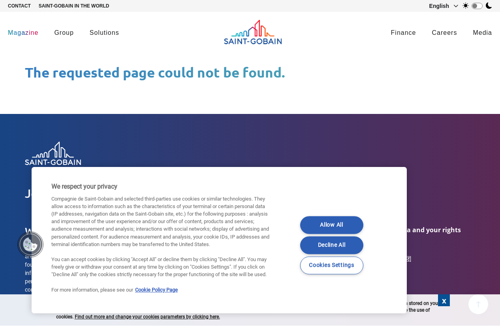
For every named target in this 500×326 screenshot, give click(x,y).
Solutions (104, 32)
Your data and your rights (420, 230)
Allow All (331, 225)
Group (63, 32)
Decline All (332, 245)
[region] (219, 240)
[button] (439, 6)
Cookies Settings (331, 265)
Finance (403, 32)
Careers (444, 32)
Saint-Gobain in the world (74, 6)
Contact (19, 6)
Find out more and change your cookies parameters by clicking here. (147, 317)
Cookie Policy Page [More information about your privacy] (156, 290)
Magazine (23, 32)
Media (482, 32)
